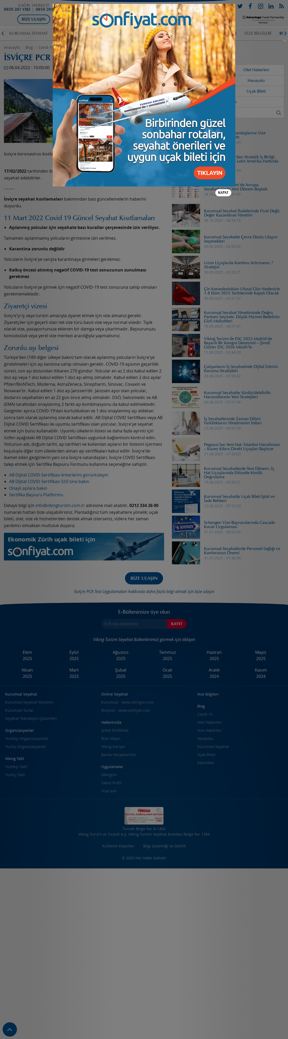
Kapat (223, 42)
